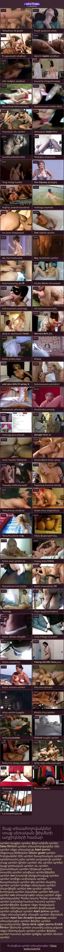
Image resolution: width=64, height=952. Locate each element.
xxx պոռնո (34, 888)
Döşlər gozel (37, 852)
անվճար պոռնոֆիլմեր (39, 872)
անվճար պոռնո (32, 4)
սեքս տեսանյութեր (13, 914)
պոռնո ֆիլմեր (30, 921)
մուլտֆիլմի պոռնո (13, 888)
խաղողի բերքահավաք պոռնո (37, 875)
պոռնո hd (46, 891)
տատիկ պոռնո (11, 872)
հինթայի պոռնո (40, 869)
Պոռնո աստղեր (50, 898)
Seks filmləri (8, 846)
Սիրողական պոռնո (21, 930)
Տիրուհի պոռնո (20, 927)
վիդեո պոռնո (27, 862)
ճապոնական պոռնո (48, 856)
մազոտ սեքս (29, 904)
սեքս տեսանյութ (22, 849)
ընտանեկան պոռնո (14, 869)
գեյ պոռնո (37, 882)
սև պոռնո (41, 865)
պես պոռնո (27, 859)
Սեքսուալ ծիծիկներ (14, 852)
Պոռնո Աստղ (29, 898)
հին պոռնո (25, 856)
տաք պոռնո (8, 862)
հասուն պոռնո (44, 901)
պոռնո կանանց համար (17, 901)
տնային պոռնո (38, 914)
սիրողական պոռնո (24, 908)
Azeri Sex (16, 917)
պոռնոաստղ (9, 859)
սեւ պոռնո (45, 862)
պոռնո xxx (7, 875)
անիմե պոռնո (48, 843)
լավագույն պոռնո (48, 859)
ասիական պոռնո (33, 878)
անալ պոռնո (45, 895)
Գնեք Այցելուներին (40, 947)
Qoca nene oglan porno (38, 924)
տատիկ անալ (42, 927)
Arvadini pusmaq (35, 917)
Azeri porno (42, 849)
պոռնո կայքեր (10, 843)
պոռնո (54, 911)
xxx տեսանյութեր (22, 895)
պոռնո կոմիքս (10, 878)
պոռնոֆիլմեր (9, 904)
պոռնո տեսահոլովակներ (35, 846)
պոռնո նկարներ (26, 891)
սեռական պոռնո (43, 885)
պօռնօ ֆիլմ (29, 843)
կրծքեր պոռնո (42, 934)
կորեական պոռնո (20, 865)
